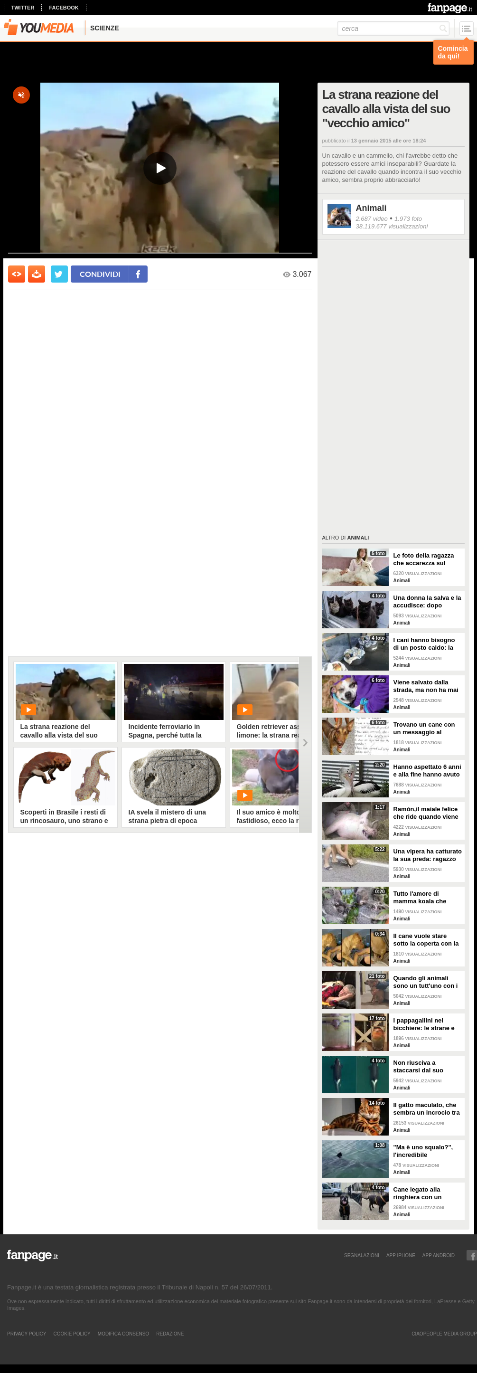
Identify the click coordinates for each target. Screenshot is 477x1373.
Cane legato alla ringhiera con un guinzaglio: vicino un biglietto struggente (424, 1193)
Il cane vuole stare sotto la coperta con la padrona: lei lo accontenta (426, 939)
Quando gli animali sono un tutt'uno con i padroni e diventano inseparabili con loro (425, 982)
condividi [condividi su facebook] (100, 273)
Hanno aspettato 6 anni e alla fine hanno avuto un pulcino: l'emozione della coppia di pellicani (427, 770)
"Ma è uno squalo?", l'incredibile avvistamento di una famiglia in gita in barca (427, 1151)
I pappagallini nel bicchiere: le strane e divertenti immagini (424, 1024)
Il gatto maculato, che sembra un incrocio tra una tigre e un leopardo (427, 1109)
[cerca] (393, 28)
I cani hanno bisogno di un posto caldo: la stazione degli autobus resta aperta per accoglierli (426, 644)
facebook (63, 7)
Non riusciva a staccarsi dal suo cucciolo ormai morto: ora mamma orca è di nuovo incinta (425, 1066)
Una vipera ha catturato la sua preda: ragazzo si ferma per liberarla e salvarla (427, 855)
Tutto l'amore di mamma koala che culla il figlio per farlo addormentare (424, 897)
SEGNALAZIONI (361, 1255)
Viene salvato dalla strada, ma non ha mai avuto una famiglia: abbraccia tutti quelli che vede (425, 686)
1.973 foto (408, 218)
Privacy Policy (26, 1333)
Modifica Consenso (123, 1333)
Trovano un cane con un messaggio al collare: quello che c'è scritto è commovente (425, 728)
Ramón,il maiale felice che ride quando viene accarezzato (425, 813)
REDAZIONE (170, 1333)
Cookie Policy (71, 1333)
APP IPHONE (400, 1255)
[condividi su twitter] (59, 274)
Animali (371, 208)
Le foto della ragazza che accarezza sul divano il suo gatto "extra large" (423, 559)
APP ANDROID (438, 1255)
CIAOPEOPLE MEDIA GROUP (444, 1333)
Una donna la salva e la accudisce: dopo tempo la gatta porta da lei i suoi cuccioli (427, 601)
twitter (23, 7)
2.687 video (372, 218)
